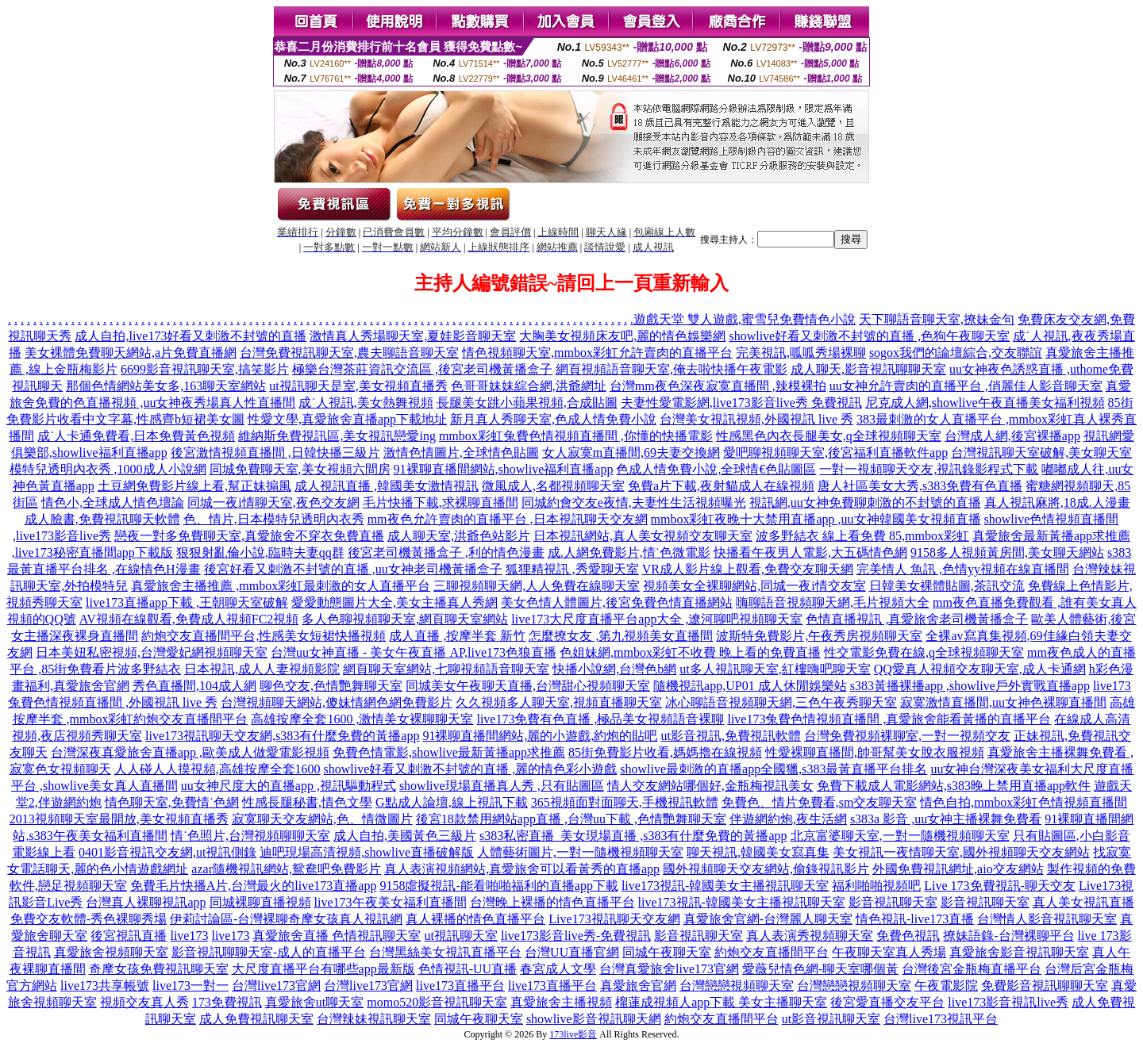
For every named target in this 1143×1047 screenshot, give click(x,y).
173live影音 (573, 1034)
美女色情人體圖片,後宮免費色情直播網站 (617, 602)
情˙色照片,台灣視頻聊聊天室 (250, 835)
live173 (189, 935)
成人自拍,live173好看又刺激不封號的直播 (190, 336)
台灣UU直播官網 (572, 952)
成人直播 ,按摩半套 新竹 (457, 635)
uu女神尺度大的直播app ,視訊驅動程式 (288, 785)
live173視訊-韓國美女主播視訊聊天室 (725, 885)
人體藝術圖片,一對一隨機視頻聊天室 (580, 852)
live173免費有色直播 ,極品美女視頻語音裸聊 (600, 719)
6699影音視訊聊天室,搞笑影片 (205, 369)
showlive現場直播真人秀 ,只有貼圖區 (501, 785)
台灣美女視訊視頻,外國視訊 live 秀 (756, 419)
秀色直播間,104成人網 (194, 685)
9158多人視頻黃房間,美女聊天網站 (1007, 552)
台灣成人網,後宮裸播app (1012, 436)
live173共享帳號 (104, 985)
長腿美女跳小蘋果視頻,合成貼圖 (527, 402)
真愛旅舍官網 (638, 985)
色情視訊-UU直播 (467, 969)
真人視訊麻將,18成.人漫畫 (1057, 502)
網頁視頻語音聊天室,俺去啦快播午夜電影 (671, 369)
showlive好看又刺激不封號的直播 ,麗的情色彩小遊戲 (471, 769)
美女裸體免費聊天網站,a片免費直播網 (131, 352)
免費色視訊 (908, 935)
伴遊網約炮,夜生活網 (788, 819)
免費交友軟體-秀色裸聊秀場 (88, 919)
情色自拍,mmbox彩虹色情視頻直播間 (1023, 802)
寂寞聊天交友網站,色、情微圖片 (322, 819)
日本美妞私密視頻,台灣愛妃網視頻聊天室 (151, 652)
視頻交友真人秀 (144, 1002)
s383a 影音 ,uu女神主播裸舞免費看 (945, 819)
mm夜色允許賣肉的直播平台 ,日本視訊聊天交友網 (508, 519)
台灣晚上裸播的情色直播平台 (552, 902)
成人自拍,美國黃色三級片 (404, 835)
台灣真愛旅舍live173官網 (669, 969)
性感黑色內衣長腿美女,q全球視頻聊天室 (828, 436)
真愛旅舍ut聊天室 (314, 1002)
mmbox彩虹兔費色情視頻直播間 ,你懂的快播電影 (576, 436)
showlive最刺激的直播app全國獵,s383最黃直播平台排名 (773, 769)
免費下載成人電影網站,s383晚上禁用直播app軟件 (954, 785)
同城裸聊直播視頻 (260, 902)
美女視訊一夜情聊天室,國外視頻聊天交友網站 (961, 852)
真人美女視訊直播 (1083, 902)
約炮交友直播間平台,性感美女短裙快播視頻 (263, 635)
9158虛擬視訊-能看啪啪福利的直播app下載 (498, 885)
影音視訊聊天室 (893, 902)
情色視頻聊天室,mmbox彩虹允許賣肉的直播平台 (597, 352)
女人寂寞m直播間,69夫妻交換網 (631, 452)
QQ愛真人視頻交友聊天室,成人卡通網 (980, 669)
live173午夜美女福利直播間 (390, 902)
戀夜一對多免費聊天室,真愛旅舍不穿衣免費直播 (249, 536)
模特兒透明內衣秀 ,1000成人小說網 (108, 469)
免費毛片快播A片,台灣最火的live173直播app (253, 885)
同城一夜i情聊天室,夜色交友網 (273, 502)
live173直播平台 (460, 985)
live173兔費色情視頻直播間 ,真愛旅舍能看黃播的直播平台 (889, 719)
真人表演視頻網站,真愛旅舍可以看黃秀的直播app (522, 869)
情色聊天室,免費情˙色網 (172, 802)
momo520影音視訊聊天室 (437, 1002)
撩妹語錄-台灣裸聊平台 (1008, 935)
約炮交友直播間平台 (771, 952)
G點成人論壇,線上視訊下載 (451, 802)
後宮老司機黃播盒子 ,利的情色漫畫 (446, 552)
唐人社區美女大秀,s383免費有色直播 (920, 486)
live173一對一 (190, 985)
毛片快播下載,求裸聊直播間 (440, 502)
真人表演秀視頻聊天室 (809, 935)
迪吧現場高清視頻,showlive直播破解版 (367, 852)
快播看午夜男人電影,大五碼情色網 (810, 552)
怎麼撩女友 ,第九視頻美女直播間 (621, 635)
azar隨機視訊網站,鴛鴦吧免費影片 (286, 869)
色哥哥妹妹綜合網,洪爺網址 (528, 386)
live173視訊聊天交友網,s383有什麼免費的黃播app (282, 735)
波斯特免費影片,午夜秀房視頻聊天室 (819, 635)
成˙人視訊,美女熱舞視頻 (365, 402)
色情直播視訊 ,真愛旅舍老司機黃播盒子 (917, 619)
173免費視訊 (227, 1002)
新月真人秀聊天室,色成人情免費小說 (553, 419)
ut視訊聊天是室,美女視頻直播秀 (358, 386)
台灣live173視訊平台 (940, 1019)
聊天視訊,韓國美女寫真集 (758, 852)
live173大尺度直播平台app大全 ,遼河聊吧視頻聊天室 (656, 619)
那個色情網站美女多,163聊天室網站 (166, 386)
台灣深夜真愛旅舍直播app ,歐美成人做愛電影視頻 (190, 752)
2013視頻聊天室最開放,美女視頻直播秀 (119, 819)
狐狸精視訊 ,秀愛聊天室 (572, 569)
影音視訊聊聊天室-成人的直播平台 (268, 952)
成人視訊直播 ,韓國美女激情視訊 (386, 486)
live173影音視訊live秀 (1008, 1002)
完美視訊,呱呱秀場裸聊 (801, 352)
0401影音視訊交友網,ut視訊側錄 (167, 852)
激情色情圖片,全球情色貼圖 (461, 452)
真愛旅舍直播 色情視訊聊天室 (336, 935)
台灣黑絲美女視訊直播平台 (445, 952)
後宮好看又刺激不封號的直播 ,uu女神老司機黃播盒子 (353, 569)
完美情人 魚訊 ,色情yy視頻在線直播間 (962, 569)
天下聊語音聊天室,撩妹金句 (936, 319)
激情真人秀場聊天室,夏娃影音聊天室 (413, 336)
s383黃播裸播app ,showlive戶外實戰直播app (970, 685)
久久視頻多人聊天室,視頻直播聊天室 (559, 702)
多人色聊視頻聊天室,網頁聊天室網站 (405, 619)
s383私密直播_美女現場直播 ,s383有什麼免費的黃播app (633, 835)
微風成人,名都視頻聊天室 (553, 486)
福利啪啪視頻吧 (876, 885)
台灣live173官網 (276, 985)
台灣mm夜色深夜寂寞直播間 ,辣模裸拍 (718, 386)
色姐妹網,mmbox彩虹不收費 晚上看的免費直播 (690, 652)
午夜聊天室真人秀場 (889, 952)
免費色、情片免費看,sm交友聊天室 (820, 802)
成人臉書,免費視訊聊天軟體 (102, 519)
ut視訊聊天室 (460, 935)
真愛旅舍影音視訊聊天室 (1019, 952)
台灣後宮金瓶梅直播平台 (971, 969)
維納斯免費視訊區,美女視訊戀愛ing (336, 436)
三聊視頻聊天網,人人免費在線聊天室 (536, 586)
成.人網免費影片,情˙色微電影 (629, 552)
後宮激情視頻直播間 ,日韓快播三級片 (275, 452)
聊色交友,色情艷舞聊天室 (331, 685)
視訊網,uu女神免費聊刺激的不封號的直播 (865, 502)
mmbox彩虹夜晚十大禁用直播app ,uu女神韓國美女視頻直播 (816, 519)
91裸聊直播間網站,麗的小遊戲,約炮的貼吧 (539, 735)
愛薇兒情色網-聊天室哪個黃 (820, 969)
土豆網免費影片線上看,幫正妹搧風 (194, 486)
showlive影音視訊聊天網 (593, 1019)
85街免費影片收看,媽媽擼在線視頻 (665, 752)
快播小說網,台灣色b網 (614, 669)
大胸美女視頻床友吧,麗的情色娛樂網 (622, 336)
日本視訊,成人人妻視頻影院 (262, 669)
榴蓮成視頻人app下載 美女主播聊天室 (721, 1002)
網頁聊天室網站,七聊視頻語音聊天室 (446, 669)
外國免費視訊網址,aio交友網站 (958, 869)
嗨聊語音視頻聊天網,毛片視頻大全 (832, 602)
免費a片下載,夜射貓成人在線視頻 (721, 486)
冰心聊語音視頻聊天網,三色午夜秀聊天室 (781, 702)
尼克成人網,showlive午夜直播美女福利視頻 (985, 402)
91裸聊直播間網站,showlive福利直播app (504, 469)
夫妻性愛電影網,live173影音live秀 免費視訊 (741, 402)
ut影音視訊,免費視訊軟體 (730, 735)
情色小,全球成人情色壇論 (112, 502)
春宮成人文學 (558, 969)
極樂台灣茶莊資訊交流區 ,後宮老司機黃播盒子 (422, 369)
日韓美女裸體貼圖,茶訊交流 (947, 586)
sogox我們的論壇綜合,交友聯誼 (955, 352)
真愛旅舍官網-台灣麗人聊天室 (767, 919)
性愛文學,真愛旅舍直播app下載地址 (347, 419)
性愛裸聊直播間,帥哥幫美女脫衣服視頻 (874, 752)
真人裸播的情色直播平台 (475, 919)
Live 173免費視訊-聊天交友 (1000, 885)
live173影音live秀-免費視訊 (576, 935)
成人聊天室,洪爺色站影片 (458, 536)
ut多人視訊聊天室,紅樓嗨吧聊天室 (774, 669)
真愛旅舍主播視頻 (561, 1002)
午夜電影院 (946, 985)
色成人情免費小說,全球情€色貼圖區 (716, 469)
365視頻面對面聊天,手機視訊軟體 (624, 802)
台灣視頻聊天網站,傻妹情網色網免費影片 (336, 702)
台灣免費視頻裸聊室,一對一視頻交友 (907, 735)
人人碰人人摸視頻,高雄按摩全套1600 (217, 769)
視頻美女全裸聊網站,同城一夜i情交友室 (754, 586)
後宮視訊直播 (128, 935)
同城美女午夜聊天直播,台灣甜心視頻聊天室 (528, 685)
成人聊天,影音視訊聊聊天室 (868, 369)
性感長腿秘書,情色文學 (307, 802)
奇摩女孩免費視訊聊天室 (159, 969)
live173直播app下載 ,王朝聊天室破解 (187, 602)
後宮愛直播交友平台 (887, 1002)
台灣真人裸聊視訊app (146, 902)
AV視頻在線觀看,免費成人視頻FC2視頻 (189, 619)
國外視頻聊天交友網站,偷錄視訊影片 (766, 869)
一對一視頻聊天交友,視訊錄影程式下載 (928, 469)
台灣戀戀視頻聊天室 (736, 985)
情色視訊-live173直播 (915, 919)
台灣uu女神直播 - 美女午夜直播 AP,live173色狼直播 (413, 652)
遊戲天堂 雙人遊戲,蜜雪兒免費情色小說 (744, 319)
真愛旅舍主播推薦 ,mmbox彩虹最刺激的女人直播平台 (280, 586)
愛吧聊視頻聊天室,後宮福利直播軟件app (835, 452)
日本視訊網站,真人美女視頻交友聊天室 (642, 536)
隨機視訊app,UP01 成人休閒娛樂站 (750, 685)
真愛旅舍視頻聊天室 (111, 952)
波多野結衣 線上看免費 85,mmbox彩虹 (862, 536)
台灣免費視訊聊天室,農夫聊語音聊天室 (349, 352)
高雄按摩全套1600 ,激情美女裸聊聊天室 (362, 719)
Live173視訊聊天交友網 (613, 919)
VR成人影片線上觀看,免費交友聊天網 (747, 569)
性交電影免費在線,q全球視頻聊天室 (924, 652)
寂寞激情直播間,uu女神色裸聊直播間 (1003, 702)
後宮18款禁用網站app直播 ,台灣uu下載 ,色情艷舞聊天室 (571, 819)
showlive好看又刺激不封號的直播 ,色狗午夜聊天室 (869, 336)
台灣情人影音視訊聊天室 (1047, 919)
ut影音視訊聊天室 (831, 1019)
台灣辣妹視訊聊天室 (374, 1019)
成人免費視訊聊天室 (256, 1019)
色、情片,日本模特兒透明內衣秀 (273, 519)
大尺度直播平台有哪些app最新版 (323, 969)
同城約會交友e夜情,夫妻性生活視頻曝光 (633, 502)
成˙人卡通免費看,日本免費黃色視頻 (136, 436)
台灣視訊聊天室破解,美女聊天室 (1041, 452)
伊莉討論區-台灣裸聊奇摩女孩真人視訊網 (286, 919)
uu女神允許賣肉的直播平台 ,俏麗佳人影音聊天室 (966, 386)
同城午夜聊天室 (666, 952)
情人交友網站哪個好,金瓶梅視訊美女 (710, 785)
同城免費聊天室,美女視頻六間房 (300, 469)
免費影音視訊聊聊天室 (1044, 985)
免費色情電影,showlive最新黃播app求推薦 (449, 752)
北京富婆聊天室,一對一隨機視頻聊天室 (900, 835)
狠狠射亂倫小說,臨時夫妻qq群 (260, 552)
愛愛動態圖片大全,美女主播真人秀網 (394, 602)
